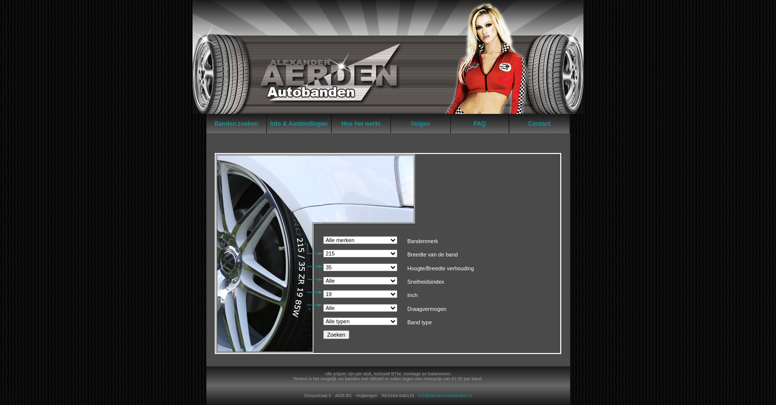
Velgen (420, 123)
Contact (539, 123)
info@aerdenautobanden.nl (445, 395)
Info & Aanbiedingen (299, 123)
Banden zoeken (236, 123)
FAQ (480, 123)
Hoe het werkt (361, 123)
